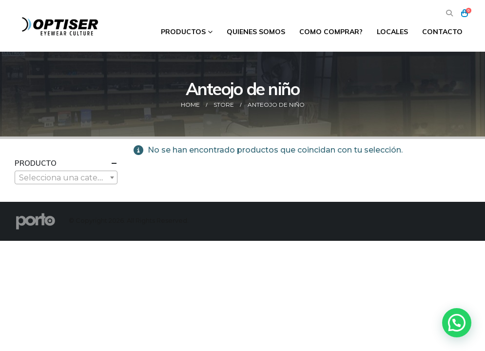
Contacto (442, 31)
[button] (450, 13)
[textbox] (66, 178)
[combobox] (66, 177)
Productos (183, 31)
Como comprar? (331, 31)
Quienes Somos (256, 31)
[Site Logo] (60, 26)
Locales (392, 31)
